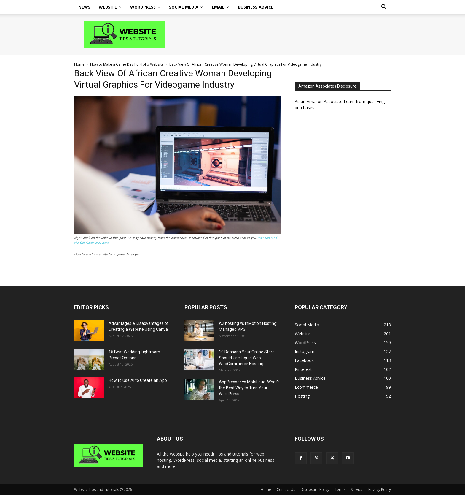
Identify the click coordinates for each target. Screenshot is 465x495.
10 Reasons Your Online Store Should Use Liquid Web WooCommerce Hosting (247, 357)
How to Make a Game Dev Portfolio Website (127, 64)
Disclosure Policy (315, 489)
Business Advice (255, 7)
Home (79, 64)
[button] (384, 7)
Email (220, 7)
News (84, 7)
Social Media (186, 7)
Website (110, 7)
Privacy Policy (379, 489)
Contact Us (286, 489)
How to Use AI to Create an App (138, 380)
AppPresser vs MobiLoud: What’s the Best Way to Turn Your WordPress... (249, 387)
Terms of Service (349, 489)
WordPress (145, 7)
